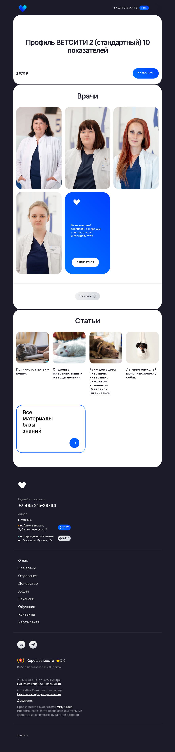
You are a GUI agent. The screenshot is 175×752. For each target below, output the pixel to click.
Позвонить (146, 73)
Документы (25, 700)
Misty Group (64, 706)
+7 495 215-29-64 (125, 7)
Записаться (85, 262)
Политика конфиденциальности (39, 684)
